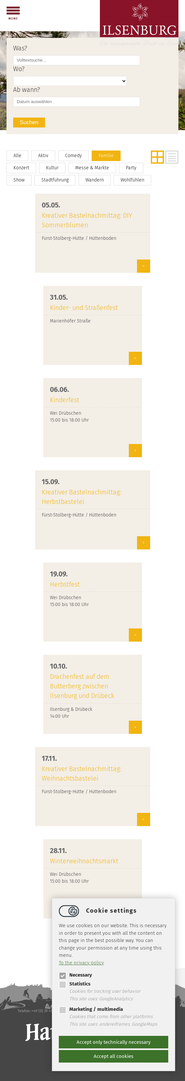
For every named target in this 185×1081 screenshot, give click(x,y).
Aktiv (43, 155)
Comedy (73, 155)
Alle (17, 155)
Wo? (19, 69)
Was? (20, 48)
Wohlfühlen (132, 180)
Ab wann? (26, 90)
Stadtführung (55, 180)
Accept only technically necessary (113, 1042)
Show (19, 180)
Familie (106, 155)
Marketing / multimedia (91, 1009)
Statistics (74, 984)
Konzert (21, 168)
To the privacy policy (81, 963)
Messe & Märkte (92, 168)
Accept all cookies (113, 1056)
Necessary (75, 975)
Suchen (29, 122)
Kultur (52, 168)
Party (131, 168)
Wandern (94, 180)
